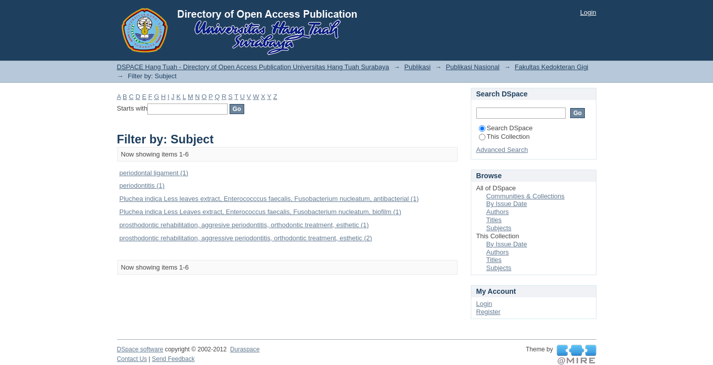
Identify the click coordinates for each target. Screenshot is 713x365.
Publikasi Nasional (473, 67)
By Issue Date (506, 203)
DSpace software (140, 349)
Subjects (499, 228)
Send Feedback (173, 358)
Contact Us (132, 358)
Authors (497, 212)
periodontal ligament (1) (154, 173)
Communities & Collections (525, 196)
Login (588, 12)
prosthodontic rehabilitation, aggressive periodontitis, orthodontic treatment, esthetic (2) (246, 238)
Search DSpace (506, 128)
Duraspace (244, 349)
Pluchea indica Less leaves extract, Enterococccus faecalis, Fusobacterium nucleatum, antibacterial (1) (269, 198)
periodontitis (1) (142, 185)
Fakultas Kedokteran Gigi (551, 67)
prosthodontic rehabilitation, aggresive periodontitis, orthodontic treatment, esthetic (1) (244, 225)
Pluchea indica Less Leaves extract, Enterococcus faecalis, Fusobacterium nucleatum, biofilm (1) (261, 212)
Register (488, 312)
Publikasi (417, 67)
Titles (494, 220)
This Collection (504, 136)
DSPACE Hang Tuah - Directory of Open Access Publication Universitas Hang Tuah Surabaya (253, 67)
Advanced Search (502, 149)
